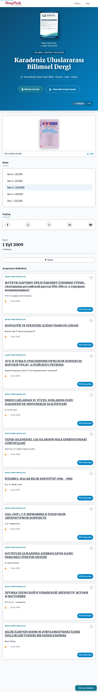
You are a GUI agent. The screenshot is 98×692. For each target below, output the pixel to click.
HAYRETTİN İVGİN (54, 53)
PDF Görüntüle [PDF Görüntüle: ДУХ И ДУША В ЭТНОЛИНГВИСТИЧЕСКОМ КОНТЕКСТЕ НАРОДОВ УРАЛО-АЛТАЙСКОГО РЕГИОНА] (84, 389)
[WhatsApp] (28, 224)
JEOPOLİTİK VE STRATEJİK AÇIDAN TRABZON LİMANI (42, 328)
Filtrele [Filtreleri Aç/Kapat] (49, 260)
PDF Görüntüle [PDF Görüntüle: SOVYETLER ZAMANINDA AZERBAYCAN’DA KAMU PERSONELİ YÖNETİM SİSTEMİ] (84, 592)
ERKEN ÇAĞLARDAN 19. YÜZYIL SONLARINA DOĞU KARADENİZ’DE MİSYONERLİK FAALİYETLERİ (40, 409)
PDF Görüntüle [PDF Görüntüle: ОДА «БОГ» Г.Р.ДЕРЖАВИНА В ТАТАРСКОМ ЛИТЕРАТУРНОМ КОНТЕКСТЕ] (84, 550)
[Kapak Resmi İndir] (90, 153)
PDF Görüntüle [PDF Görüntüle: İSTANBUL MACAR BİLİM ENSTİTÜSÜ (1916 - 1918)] (84, 509)
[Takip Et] (79, 103)
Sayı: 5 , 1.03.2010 (15, 174)
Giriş (88, 3)
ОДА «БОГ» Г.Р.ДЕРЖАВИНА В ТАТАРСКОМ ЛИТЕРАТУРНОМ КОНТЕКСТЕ (36, 529)
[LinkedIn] (69, 224)
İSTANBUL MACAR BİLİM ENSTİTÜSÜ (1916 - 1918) (39, 490)
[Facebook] (7, 224)
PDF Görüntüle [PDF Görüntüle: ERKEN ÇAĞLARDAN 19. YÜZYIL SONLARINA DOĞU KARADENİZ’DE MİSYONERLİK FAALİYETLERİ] (84, 430)
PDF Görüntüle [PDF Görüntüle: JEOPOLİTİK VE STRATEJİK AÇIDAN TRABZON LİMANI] (84, 348)
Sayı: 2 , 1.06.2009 (15, 194)
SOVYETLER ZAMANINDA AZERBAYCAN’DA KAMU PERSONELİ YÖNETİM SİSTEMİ (40, 570)
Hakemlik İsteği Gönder (62, 89)
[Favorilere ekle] (91, 277)
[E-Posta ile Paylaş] (90, 224)
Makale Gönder (31, 89)
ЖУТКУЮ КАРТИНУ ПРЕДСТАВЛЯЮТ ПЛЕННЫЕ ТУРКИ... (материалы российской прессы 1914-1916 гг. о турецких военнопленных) (46, 287)
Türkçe (78, 4)
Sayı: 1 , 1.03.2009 (15, 200)
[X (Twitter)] (49, 224)
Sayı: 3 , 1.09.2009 (15, 187)
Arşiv (5, 162)
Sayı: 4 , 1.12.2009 (14, 181)
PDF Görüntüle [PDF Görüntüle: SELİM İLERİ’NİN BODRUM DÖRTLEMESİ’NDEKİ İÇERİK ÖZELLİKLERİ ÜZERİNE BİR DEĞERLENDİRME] (84, 674)
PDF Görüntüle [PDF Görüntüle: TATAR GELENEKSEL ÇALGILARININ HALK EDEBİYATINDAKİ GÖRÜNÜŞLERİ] (84, 472)
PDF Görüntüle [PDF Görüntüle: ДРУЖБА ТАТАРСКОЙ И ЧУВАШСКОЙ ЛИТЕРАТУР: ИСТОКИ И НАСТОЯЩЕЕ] (84, 633)
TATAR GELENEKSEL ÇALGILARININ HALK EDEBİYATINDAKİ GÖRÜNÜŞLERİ (35, 450)
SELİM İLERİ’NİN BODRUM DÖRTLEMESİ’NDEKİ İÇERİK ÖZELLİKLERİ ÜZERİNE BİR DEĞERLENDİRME (43, 653)
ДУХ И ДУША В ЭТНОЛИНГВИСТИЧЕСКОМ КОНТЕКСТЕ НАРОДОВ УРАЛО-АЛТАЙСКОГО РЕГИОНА (44, 368)
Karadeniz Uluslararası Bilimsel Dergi (49, 63)
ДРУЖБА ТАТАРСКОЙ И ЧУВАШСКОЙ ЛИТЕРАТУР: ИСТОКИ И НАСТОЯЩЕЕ (41, 611)
